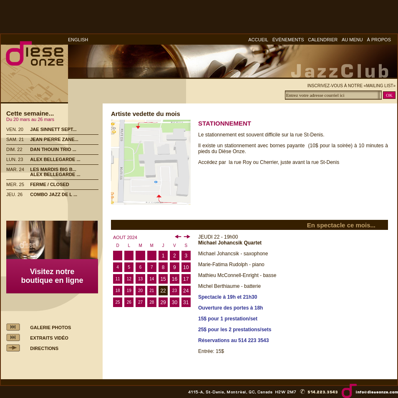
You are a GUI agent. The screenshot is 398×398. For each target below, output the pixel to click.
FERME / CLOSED (49, 184)
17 (186, 279)
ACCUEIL (258, 39)
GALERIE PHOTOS (50, 327)
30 (174, 302)
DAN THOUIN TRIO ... (53, 149)
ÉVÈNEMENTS (288, 39)
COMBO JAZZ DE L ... (53, 194)
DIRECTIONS (44, 348)
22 (163, 291)
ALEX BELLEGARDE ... (55, 159)
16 (174, 279)
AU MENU (352, 39)
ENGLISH (78, 39)
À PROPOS (379, 39)
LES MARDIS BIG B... (53, 169)
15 (163, 279)
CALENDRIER (323, 39)
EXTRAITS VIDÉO (49, 337)
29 (163, 302)
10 (186, 267)
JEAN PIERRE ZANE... (54, 139)
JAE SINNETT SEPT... (53, 129)
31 (186, 302)
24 (186, 291)
